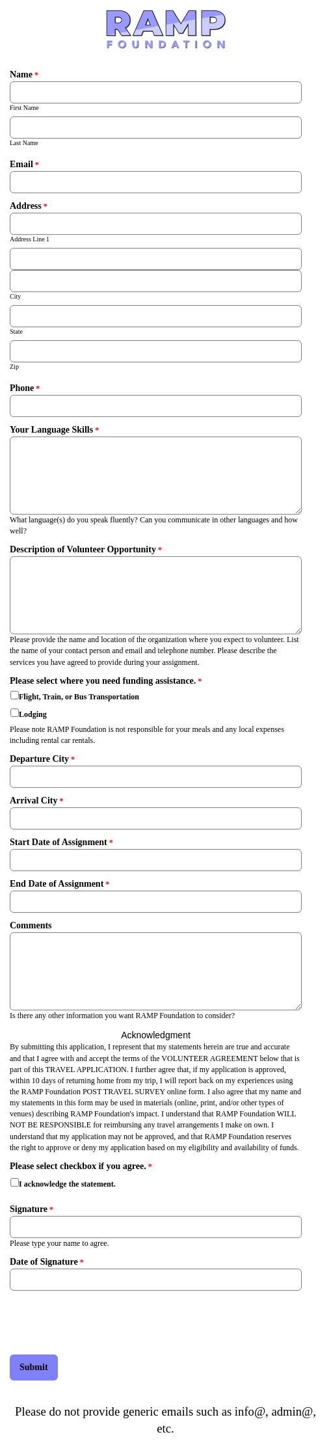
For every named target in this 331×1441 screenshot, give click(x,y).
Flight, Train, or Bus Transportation (79, 696)
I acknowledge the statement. (67, 1184)
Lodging (33, 714)
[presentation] (108, 1322)
